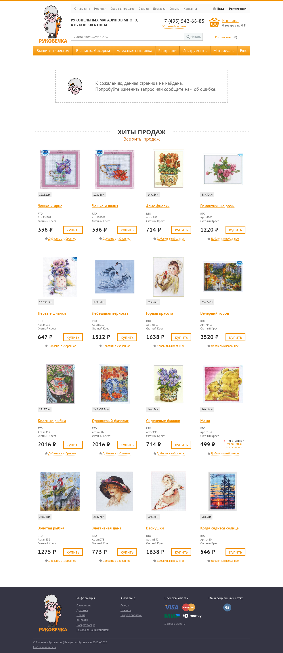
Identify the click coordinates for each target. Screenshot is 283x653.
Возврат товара (85, 625)
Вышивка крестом (52, 50)
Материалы (223, 50)
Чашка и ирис (50, 205)
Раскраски (167, 50)
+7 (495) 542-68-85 (183, 21)
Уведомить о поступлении (234, 445)
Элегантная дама (107, 528)
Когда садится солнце (219, 528)
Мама (205, 420)
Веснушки (155, 528)
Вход (220, 9)
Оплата (175, 9)
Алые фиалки (158, 205)
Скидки (144, 9)
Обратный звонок (174, 26)
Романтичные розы (217, 205)
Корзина (230, 20)
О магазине (82, 9)
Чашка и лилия (105, 205)
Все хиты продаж (141, 139)
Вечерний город (214, 313)
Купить (73, 229)
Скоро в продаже (122, 9)
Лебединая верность (110, 313)
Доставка (159, 9)
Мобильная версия (44, 647)
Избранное (223, 37)
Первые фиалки (52, 313)
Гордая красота (159, 313)
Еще (243, 50)
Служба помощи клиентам (92, 630)
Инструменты (194, 50)
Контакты (190, 9)
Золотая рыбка (51, 528)
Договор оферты (174, 624)
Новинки (100, 9)
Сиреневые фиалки (163, 420)
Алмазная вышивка (134, 50)
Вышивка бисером (93, 50)
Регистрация (237, 9)
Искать (195, 36)
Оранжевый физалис (110, 420)
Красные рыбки (52, 420)
